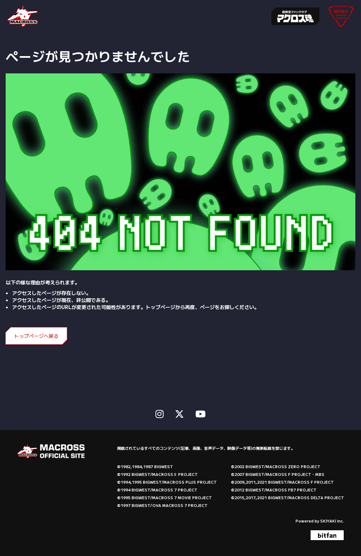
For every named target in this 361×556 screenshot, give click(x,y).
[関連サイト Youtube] (200, 412)
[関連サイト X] (179, 412)
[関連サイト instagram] (159, 412)
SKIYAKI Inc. (332, 520)
